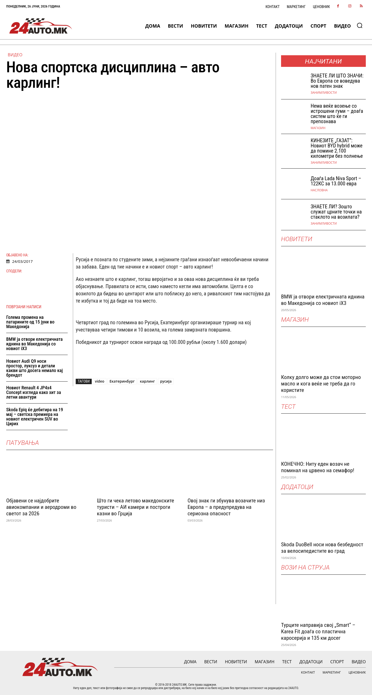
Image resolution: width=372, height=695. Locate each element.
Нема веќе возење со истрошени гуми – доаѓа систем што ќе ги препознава (337, 113)
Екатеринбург (122, 381)
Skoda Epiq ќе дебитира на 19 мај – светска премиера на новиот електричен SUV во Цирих (34, 416)
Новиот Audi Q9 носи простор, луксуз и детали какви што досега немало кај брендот (34, 368)
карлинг (147, 381)
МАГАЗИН (318, 128)
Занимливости (324, 92)
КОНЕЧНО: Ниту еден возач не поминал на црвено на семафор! (317, 467)
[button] (359, 25)
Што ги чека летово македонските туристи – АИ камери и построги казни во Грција (135, 507)
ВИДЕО (15, 55)
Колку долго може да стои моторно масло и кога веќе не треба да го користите (321, 383)
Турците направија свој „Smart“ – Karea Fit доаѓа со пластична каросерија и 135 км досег (318, 631)
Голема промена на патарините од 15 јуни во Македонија (30, 321)
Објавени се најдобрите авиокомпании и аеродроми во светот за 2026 (41, 507)
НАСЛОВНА (319, 190)
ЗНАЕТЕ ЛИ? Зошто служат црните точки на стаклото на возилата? (336, 211)
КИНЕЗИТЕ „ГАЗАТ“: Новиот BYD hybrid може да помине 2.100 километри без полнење (337, 148)
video (99, 381)
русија (166, 381)
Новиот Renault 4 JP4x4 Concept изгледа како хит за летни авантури (33, 392)
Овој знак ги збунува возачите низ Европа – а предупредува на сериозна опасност (226, 507)
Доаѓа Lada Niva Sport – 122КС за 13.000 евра (336, 181)
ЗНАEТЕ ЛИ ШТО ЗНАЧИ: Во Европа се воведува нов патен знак (337, 81)
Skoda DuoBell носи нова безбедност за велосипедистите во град (322, 547)
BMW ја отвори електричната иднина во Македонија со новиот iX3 (34, 343)
